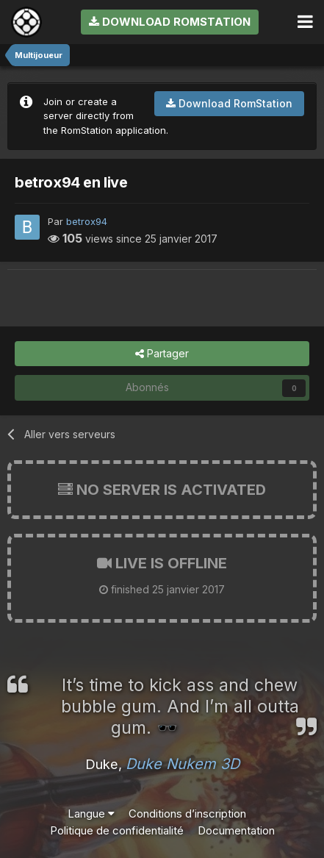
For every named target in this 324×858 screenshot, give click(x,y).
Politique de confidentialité (117, 830)
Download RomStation (170, 22)
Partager (162, 354)
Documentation (236, 830)
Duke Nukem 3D (183, 764)
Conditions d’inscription (187, 814)
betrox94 (86, 221)
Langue (91, 814)
